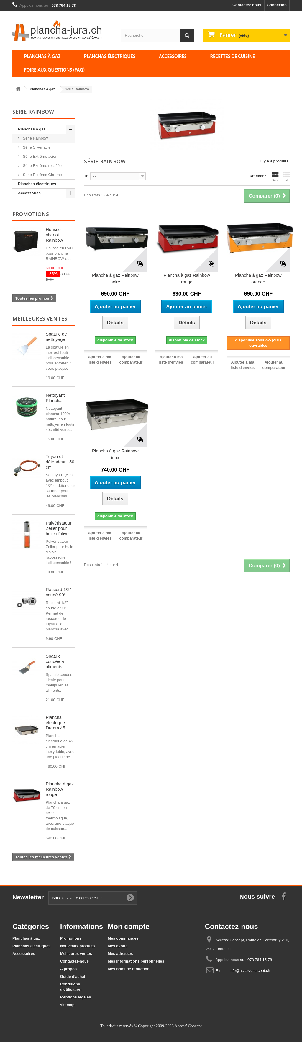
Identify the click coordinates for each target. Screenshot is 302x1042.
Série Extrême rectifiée (42, 165)
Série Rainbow (35, 138)
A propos (68, 969)
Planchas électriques (109, 56)
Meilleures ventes (39, 318)
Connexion (277, 5)
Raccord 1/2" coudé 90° (58, 592)
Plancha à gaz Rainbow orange (258, 278)
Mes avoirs (117, 946)
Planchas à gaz (42, 56)
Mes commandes (123, 938)
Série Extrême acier (39, 156)
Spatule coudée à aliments (55, 661)
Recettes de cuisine (232, 56)
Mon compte (128, 926)
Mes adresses (120, 953)
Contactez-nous (246, 5)
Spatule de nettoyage (56, 336)
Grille (275, 176)
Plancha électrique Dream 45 (55, 722)
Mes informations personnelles (136, 961)
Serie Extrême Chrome (42, 174)
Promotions (30, 214)
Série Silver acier (37, 147)
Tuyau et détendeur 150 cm (60, 461)
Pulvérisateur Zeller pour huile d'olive (59, 528)
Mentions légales (75, 997)
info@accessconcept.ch (249, 970)
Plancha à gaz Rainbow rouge (60, 789)
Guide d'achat (72, 976)
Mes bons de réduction (129, 969)
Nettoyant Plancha (55, 398)
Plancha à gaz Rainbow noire (115, 278)
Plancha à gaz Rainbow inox (115, 454)
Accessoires (173, 56)
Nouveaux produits (77, 946)
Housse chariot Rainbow (54, 235)
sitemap (67, 1005)
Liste (286, 176)
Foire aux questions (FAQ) (54, 70)
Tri (86, 176)
